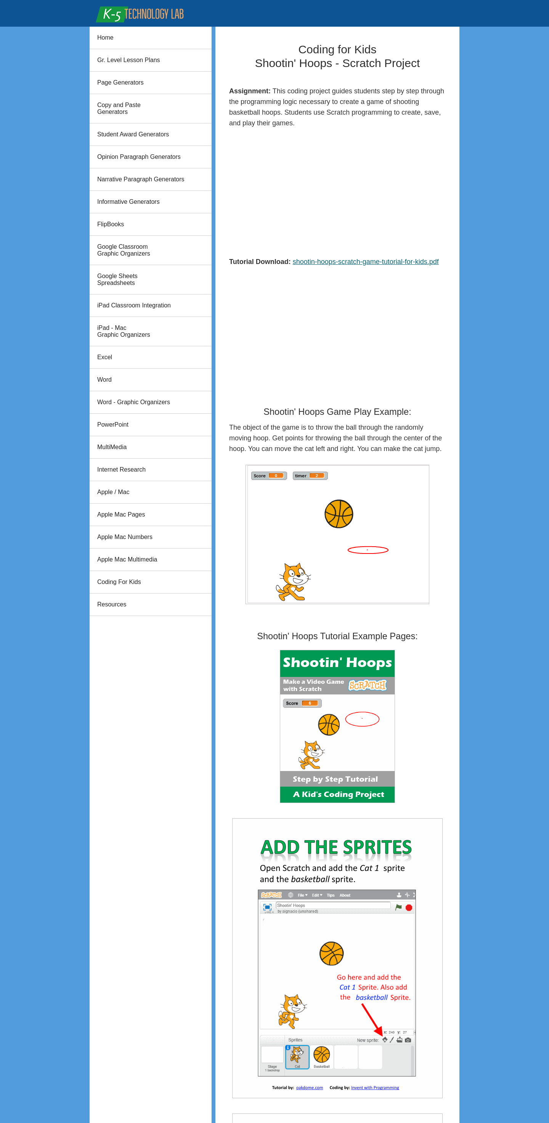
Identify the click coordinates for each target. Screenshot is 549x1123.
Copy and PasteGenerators (119, 108)
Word (104, 379)
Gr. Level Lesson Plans (128, 60)
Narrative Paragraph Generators (141, 179)
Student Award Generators (133, 134)
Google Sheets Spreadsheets (117, 279)
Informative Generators (128, 201)
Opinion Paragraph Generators (139, 157)
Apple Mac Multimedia (127, 559)
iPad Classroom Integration (134, 305)
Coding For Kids (119, 582)
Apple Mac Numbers (124, 537)
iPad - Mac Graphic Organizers (123, 331)
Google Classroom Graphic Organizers (123, 250)
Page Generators (120, 82)
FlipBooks (110, 224)
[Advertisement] (337, 192)
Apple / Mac (113, 492)
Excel (104, 357)
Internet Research (121, 469)
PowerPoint (112, 424)
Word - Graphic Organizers (133, 402)
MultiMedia (112, 447)
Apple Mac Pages (121, 514)
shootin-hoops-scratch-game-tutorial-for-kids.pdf (366, 262)
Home (105, 37)
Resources (111, 604)
